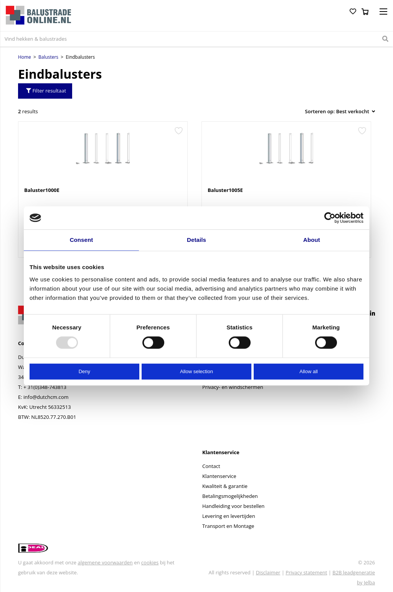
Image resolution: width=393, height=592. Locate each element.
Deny (84, 371)
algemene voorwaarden (105, 562)
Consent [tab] (81, 239)
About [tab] (311, 239)
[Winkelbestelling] (338, 111)
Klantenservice (219, 476)
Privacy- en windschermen (232, 387)
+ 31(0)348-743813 (44, 387)
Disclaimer (268, 572)
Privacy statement (306, 572)
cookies (150, 562)
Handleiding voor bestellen (233, 506)
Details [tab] (196, 239)
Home (24, 57)
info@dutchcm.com (46, 397)
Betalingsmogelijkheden (230, 496)
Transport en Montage (228, 526)
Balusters (48, 57)
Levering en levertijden (228, 516)
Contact (211, 466)
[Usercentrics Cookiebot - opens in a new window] (329, 217)
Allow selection (196, 371)
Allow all (308, 371)
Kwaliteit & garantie (225, 486)
